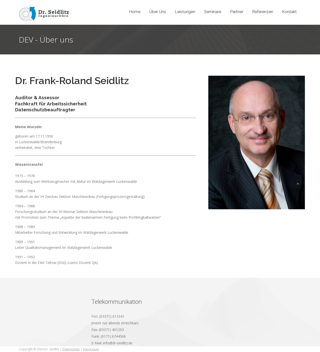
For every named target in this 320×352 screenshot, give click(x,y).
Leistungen (185, 11)
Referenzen (262, 11)
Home (134, 11)
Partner (236, 11)
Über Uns (157, 11)
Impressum (91, 349)
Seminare (212, 11)
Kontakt (289, 11)
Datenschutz (71, 349)
